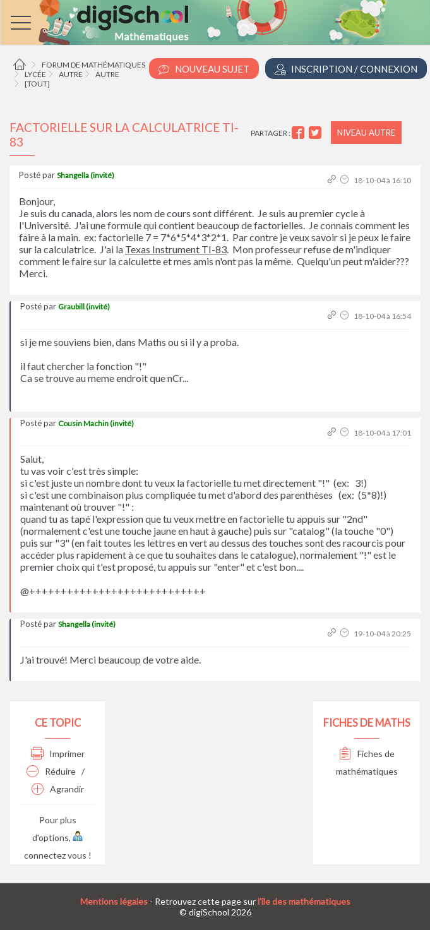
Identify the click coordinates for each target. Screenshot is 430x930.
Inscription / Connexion (346, 69)
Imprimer (58, 753)
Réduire (51, 771)
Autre (71, 74)
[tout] (37, 83)
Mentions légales (114, 901)
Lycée (35, 74)
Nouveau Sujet (203, 69)
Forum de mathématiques (93, 64)
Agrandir (58, 789)
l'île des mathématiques (304, 901)
